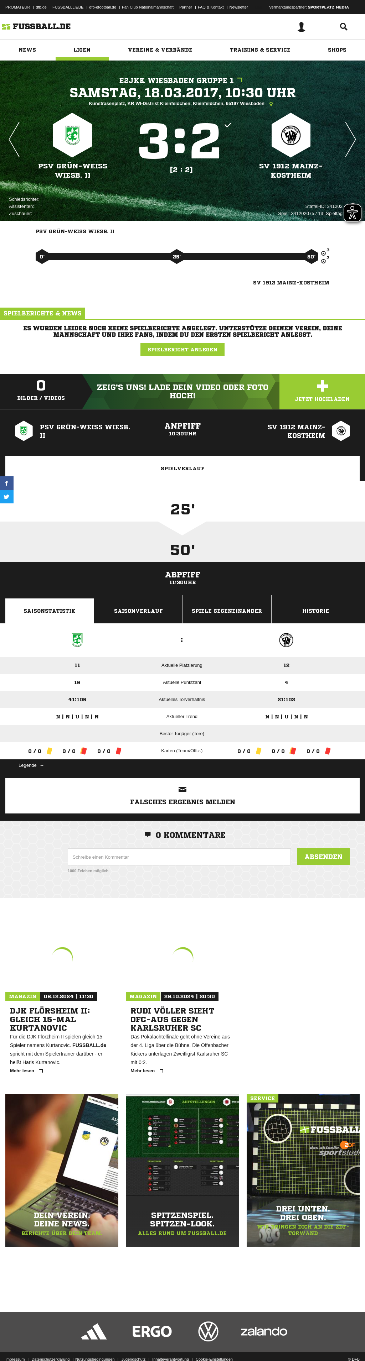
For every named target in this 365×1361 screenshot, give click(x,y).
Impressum (15, 1344)
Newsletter (239, 7)
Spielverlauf (183, 468)
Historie (315, 610)
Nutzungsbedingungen (94, 1344)
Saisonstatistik (50, 610)
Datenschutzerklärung (50, 1344)
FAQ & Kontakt (211, 7)
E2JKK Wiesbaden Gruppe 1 (182, 80)
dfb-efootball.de (102, 7)
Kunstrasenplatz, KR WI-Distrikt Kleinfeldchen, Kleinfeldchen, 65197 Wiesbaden (182, 104)
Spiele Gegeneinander (227, 610)
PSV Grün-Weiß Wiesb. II (72, 170)
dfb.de (41, 7)
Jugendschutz (133, 1344)
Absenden (323, 856)
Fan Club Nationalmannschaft (148, 7)
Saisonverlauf (138, 610)
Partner (185, 7)
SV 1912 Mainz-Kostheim (291, 170)
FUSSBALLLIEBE (67, 7)
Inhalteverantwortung (170, 1344)
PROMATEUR (17, 7)
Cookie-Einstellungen (214, 1344)
